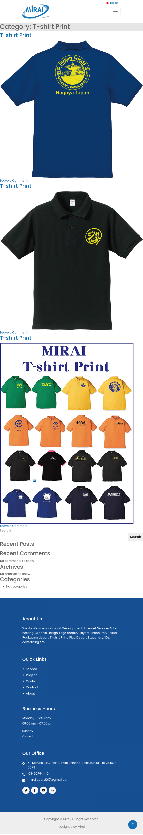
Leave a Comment (14, 180)
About (30, 693)
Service (31, 669)
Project (31, 675)
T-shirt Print (15, 35)
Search (5, 530)
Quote (30, 681)
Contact (32, 687)
